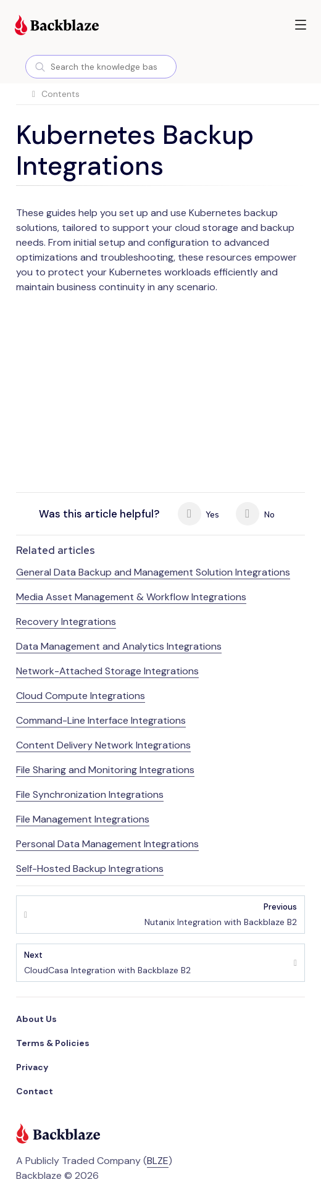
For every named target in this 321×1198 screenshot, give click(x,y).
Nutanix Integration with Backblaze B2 (220, 914)
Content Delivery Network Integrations (103, 745)
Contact (34, 1091)
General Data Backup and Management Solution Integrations (153, 572)
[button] (300, 24)
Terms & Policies (53, 1043)
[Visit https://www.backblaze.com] (57, 26)
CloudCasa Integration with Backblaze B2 (107, 962)
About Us (36, 1018)
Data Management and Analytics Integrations (119, 646)
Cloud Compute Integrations (80, 695)
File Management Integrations (82, 819)
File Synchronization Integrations (90, 794)
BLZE (158, 1160)
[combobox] (101, 66)
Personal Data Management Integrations (107, 843)
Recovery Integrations (66, 621)
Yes (199, 514)
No (255, 514)
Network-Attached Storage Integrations (107, 670)
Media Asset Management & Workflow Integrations (131, 596)
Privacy (32, 1067)
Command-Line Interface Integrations (101, 720)
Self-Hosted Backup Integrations (90, 868)
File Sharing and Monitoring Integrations (105, 769)
